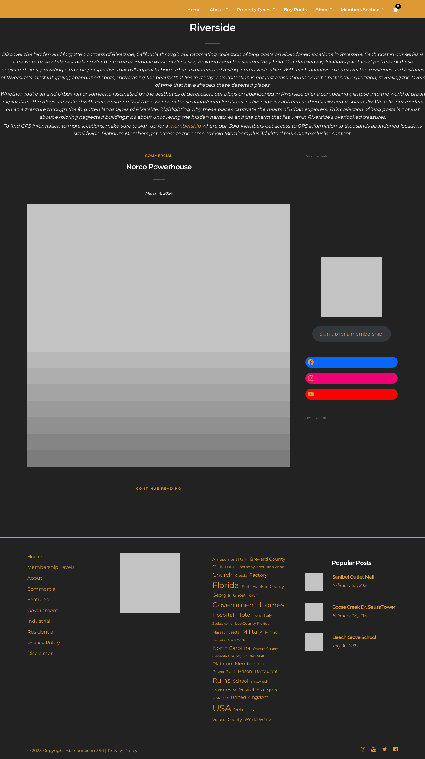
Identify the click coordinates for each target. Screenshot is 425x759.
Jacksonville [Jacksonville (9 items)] (222, 623)
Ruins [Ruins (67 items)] (221, 680)
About (34, 578)
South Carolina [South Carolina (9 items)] (224, 690)
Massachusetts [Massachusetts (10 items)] (225, 632)
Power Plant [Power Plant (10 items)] (223, 672)
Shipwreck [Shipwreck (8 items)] (259, 681)
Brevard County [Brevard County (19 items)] (267, 559)
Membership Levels (51, 567)
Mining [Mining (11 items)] (271, 632)
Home (34, 557)
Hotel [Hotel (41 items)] (244, 614)
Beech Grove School (354, 637)
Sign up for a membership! (351, 334)
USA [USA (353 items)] (221, 708)
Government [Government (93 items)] (234, 605)
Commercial (159, 156)
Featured (38, 599)
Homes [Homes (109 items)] (271, 604)
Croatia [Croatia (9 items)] (241, 575)
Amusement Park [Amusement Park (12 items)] (229, 559)
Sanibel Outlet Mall (353, 577)
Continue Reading (158, 488)
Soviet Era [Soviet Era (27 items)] (251, 689)
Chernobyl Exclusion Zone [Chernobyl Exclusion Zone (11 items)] (260, 567)
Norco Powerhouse (159, 166)
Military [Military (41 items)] (252, 631)
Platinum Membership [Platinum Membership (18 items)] (238, 664)
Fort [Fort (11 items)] (246, 586)
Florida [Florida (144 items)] (225, 585)
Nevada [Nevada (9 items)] (218, 640)
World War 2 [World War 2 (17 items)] (258, 719)
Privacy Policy (43, 643)
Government (42, 610)
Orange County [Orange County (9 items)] (265, 649)
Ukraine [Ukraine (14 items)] (220, 697)
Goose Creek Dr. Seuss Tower (363, 607)
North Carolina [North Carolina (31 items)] (231, 648)
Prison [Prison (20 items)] (245, 671)
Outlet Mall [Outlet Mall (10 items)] (254, 656)
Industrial (38, 621)
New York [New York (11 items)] (236, 640)
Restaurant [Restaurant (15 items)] (266, 671)
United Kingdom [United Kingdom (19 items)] (249, 697)
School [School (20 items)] (240, 681)
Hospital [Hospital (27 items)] (223, 615)
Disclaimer (40, 653)
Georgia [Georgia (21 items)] (221, 595)
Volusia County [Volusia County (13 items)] (227, 719)
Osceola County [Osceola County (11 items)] (227, 656)
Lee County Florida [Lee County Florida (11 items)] (252, 623)
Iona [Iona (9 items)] (258, 615)
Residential (40, 632)
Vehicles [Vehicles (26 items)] (244, 709)
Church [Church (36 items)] (222, 575)
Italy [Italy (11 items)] (268, 615)
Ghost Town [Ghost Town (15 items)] (245, 595)
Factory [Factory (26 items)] (258, 575)
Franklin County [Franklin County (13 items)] (268, 586)
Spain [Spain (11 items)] (272, 690)
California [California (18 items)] (223, 566)
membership (185, 126)
